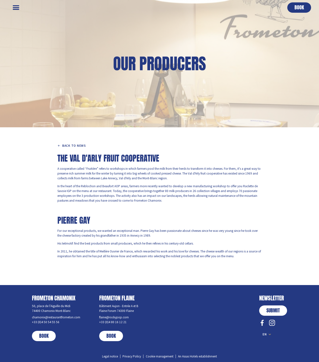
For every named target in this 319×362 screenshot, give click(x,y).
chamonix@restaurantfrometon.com (56, 317)
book (44, 335)
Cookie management (159, 356)
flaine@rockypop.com (114, 317)
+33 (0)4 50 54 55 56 (45, 322)
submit (273, 310)
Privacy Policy (132, 356)
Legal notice (110, 356)
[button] (299, 7)
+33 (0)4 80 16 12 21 (113, 322)
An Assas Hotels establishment (197, 356)
